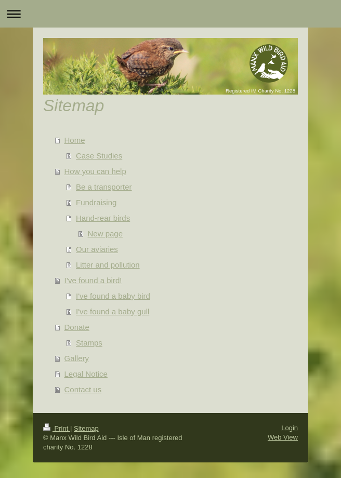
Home (74, 140)
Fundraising (96, 202)
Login (289, 428)
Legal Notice (86, 373)
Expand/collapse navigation (170, 14)
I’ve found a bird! (93, 280)
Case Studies (99, 155)
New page (105, 233)
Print (56, 428)
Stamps (89, 342)
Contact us (83, 389)
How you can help (95, 171)
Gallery (76, 358)
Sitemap (86, 428)
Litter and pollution (108, 264)
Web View (283, 437)
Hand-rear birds (103, 218)
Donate (76, 327)
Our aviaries (97, 249)
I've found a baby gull (112, 311)
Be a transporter (104, 186)
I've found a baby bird (113, 295)
